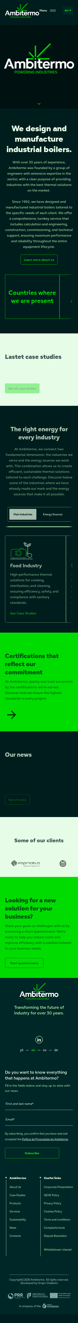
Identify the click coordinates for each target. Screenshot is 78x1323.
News (13, 1228)
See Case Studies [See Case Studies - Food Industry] (23, 620)
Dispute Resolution (55, 1236)
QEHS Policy (51, 1195)
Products (15, 1203)
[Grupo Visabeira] (50, 1306)
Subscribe (32, 1153)
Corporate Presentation (58, 1187)
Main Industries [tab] (23, 521)
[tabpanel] (39, 586)
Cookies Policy (53, 1211)
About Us (15, 1187)
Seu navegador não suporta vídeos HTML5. (39, 66)
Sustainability (18, 1219)
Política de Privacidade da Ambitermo (45, 1139)
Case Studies (17, 1195)
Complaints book (54, 1228)
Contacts (15, 1236)
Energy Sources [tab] (52, 521)
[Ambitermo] (22, 16)
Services (15, 1211)
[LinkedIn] (39, 1039)
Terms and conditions (57, 1219)
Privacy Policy (52, 1203)
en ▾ (68, 10)
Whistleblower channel (58, 1249)
